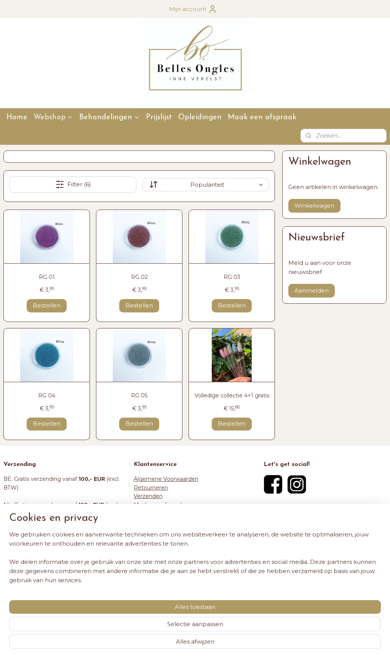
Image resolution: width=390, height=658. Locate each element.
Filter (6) (73, 184)
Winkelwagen (314, 205)
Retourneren (151, 487)
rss (184, 644)
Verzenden (148, 496)
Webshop (53, 117)
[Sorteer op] (206, 184)
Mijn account (193, 9)
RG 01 (47, 277)
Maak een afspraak (262, 117)
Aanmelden (311, 290)
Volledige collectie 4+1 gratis (232, 395)
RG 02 (139, 277)
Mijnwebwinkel (279, 644)
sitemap (170, 644)
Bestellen (47, 305)
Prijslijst (159, 117)
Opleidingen (200, 117)
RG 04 (46, 395)
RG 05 (139, 395)
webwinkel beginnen (212, 644)
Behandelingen (109, 117)
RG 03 (232, 277)
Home (16, 117)
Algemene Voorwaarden (166, 478)
